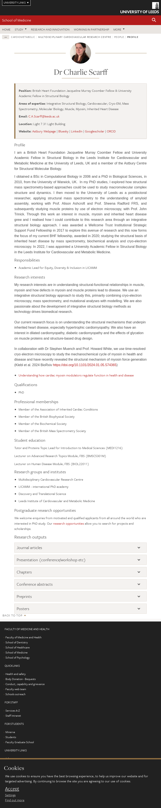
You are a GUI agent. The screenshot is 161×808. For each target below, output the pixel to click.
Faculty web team (15, 689)
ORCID (111, 131)
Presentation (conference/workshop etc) (51, 560)
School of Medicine (16, 20)
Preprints (24, 596)
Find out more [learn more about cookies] (14, 800)
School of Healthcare (17, 647)
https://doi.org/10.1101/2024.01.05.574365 (85, 365)
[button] (154, 20)
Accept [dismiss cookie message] (12, 788)
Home (6, 29)
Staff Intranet (13, 715)
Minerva (10, 732)
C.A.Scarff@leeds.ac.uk (43, 116)
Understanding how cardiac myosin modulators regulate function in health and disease (76, 375)
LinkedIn (76, 131)
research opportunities (68, 523)
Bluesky (63, 131)
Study (19, 29)
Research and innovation (50, 29)
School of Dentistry (16, 642)
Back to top (12, 615)
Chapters (24, 572)
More (117, 29)
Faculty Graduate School (19, 742)
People (119, 37)
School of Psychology (17, 657)
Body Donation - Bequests (20, 679)
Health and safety (15, 674)
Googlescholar (94, 131)
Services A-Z (12, 710)
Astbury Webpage (44, 131)
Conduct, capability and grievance (25, 684)
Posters (23, 608)
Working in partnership (91, 29)
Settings (10, 795)
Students (10, 737)
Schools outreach (15, 694)
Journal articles (29, 547)
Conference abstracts (35, 584)
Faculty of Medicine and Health (23, 637)
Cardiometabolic (23, 37)
